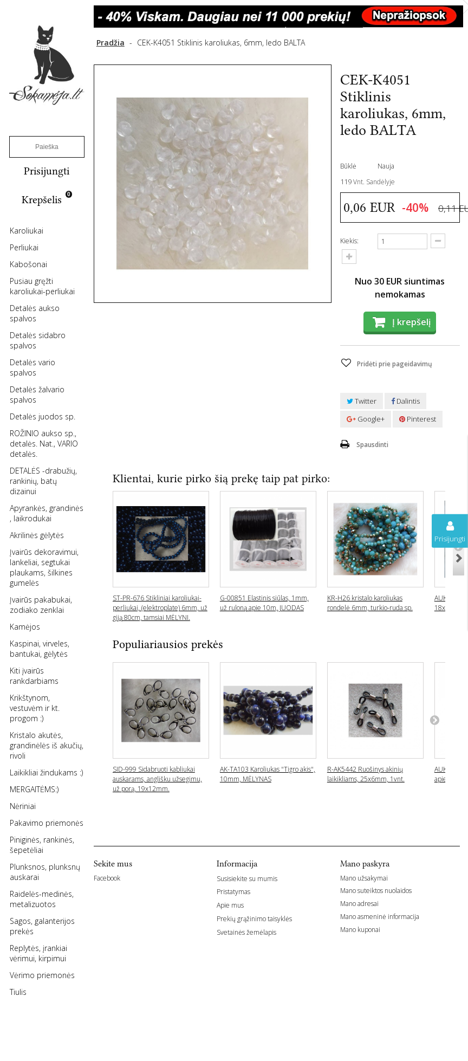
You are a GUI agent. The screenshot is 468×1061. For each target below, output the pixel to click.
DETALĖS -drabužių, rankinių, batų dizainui (43, 480)
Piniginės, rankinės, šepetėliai (42, 844)
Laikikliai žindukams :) (46, 772)
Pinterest (417, 419)
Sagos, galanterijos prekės (42, 926)
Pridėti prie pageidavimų (393, 363)
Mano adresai (359, 903)
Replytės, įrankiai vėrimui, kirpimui (38, 953)
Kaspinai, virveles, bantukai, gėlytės (39, 648)
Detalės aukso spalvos (35, 313)
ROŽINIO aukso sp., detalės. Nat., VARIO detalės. (44, 443)
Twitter (361, 401)
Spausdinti (372, 444)
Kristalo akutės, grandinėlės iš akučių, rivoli (46, 745)
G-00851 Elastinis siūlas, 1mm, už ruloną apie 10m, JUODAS (264, 602)
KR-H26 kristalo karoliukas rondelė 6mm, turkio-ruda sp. (370, 602)
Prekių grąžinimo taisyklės (254, 918)
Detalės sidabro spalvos (38, 340)
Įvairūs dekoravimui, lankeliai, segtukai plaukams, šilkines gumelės (44, 567)
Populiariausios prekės (168, 644)
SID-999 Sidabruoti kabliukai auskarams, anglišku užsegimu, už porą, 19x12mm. (157, 779)
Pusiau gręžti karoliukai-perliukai (42, 286)
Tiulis (18, 992)
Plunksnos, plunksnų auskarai (45, 872)
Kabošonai (28, 264)
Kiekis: (349, 240)
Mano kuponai (360, 929)
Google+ (366, 419)
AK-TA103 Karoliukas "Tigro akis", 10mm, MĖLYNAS (267, 774)
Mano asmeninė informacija (379, 916)
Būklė (348, 166)
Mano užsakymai (364, 878)
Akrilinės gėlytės (37, 535)
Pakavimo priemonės (46, 823)
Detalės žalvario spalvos (37, 394)
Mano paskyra (364, 864)
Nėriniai (23, 806)
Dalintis (405, 401)
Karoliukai (26, 230)
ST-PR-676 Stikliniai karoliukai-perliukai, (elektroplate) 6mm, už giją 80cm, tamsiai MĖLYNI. (160, 607)
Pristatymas (233, 891)
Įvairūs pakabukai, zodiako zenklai (41, 604)
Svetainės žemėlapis (246, 932)
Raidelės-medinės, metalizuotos (42, 899)
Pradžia (110, 42)
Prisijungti (46, 171)
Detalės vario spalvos (32, 367)
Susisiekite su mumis (247, 878)
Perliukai (24, 247)
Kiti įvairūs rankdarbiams (34, 675)
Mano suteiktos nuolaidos (376, 890)
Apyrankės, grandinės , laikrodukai (46, 513)
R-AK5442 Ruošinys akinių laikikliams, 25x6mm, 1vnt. (366, 774)
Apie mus (230, 905)
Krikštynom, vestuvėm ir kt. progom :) (35, 708)
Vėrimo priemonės (42, 975)
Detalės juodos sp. (42, 416)
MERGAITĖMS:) (34, 789)
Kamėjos (25, 627)
